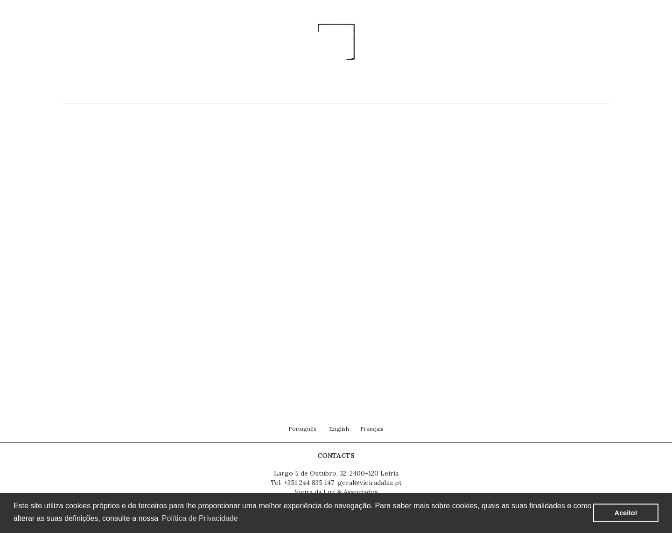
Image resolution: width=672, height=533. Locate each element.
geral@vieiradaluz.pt (370, 482)
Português (302, 428)
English (339, 428)
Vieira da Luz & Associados (336, 492)
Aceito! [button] (626, 513)
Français (372, 428)
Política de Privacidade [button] (200, 518)
